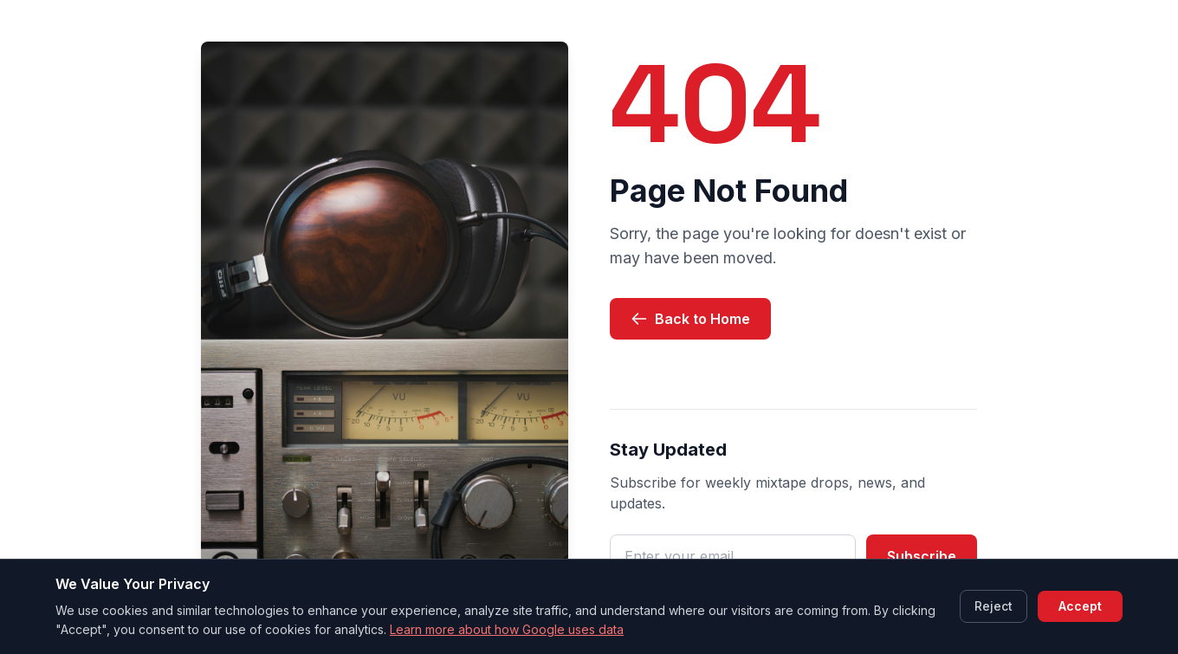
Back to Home (690, 318)
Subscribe (921, 556)
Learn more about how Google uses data (507, 629)
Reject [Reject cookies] (993, 606)
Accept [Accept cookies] (1080, 606)
